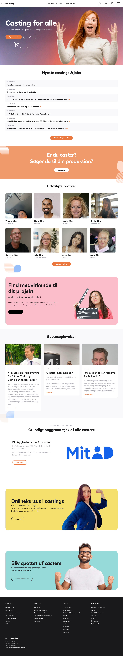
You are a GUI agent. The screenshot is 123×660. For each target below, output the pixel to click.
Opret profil (13, 37)
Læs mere (61, 170)
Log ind (30, 37)
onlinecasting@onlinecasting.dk (16, 652)
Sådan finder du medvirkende (43, 620)
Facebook (95, 628)
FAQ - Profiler (9, 620)
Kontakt (93, 622)
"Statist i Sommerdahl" (60, 372)
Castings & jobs (54, 3)
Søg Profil (71, 3)
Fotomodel (66, 636)
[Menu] (118, 3)
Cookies (93, 620)
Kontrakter (37, 625)
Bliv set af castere (22, 583)
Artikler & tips (67, 611)
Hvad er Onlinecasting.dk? (99, 611)
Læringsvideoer (67, 614)
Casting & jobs (9, 611)
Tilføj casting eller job (40, 614)
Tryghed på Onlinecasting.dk (71, 617)
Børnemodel (66, 625)
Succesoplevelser (10, 622)
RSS (6, 628)
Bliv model (66, 631)
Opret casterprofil (39, 617)
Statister (65, 620)
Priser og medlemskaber (13, 617)
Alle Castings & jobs (61, 138)
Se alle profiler (61, 264)
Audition (65, 628)
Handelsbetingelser (97, 617)
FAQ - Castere (38, 622)
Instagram (95, 625)
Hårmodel (66, 622)
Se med (18, 523)
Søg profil (37, 611)
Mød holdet (94, 614)
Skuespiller (66, 633)
